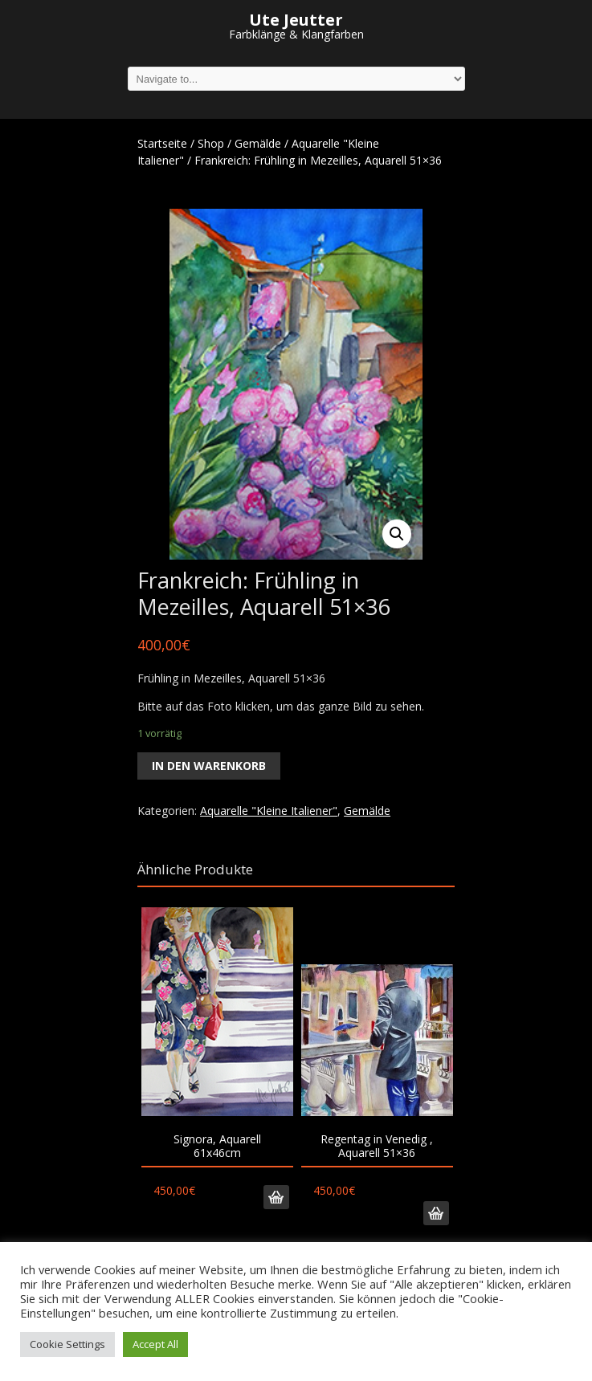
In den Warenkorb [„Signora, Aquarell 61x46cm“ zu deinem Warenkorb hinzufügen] (276, 1197)
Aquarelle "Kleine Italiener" (268, 810)
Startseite (162, 143)
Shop (211, 143)
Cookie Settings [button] (67, 1344)
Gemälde (258, 143)
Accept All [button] (155, 1344)
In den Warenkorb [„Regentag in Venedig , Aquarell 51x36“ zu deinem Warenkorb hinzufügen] (436, 1213)
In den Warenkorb (209, 765)
